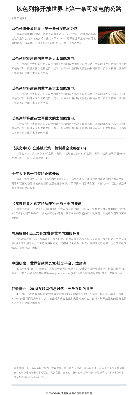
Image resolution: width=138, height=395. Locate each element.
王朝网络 (66, 393)
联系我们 (87, 393)
